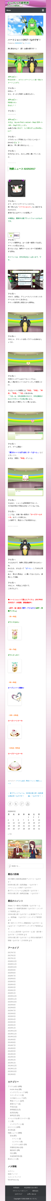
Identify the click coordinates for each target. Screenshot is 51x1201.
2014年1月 (12, 1063)
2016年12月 (12, 961)
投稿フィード (13, 1174)
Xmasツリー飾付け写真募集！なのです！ (23, 906)
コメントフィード (14, 1177)
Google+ (22, 804)
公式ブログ (18, 1194)
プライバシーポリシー (20, 1191)
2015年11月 (12, 999)
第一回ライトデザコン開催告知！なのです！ (24, 923)
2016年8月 (12, 973)
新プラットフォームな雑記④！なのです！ (23, 891)
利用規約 (16, 1187)
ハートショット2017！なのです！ (24, 40)
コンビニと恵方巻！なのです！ (19, 932)
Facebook (10, 804)
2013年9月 (12, 1074)
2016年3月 (12, 987)
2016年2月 (12, 990)
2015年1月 (12, 1028)
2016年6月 (12, 979)
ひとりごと (12, 1127)
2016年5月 (12, 982)
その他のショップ (16, 1098)
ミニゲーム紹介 (17, 1144)
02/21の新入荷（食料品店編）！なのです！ (24, 893)
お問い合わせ (31, 1194)
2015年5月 (12, 1016)
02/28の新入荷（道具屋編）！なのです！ (23, 885)
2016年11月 (12, 964)
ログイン (11, 1171)
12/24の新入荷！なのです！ (18, 914)
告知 (11, 1136)
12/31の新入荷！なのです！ (18, 937)
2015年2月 (12, 1025)
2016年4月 (12, 984)
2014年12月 (12, 1031)
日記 (11, 1153)
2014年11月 (12, 1034)
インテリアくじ (15, 1124)
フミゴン (28, 43)
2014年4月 (12, 1054)
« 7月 (10, 834)
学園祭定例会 (15, 1147)
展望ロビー (14, 1104)
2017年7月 (12, 952)
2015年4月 (12, 1019)
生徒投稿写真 (15, 1156)
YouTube (27, 804)
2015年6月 (12, 1013)
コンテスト (16, 1142)
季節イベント (30, 781)
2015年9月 (12, 1005)
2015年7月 (12, 1011)
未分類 (10, 1130)
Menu (9, 10)
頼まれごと (12, 1159)
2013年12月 (12, 1066)
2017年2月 (12, 955)
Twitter (16, 804)
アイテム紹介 (20, 781)
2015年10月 (12, 1002)
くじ (9, 1121)
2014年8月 (12, 1042)
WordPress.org (13, 1180)
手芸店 (12, 1107)
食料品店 (13, 1115)
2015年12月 (12, 996)
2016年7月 (12, 976)
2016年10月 (12, 967)
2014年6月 (12, 1048)
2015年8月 (12, 1008)
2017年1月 (12, 958)
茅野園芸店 (14, 1110)
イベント (15, 1139)
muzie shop (14, 1089)
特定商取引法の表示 (31, 1187)
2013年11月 (12, 1069)
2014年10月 (12, 1037)
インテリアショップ (17, 1092)
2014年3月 (12, 1057)
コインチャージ (15, 1095)
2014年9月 (12, 1040)
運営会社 (35, 1191)
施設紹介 (13, 1150)
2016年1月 (12, 993)
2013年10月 (12, 1071)
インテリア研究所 (18, 2)
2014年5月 (12, 1051)
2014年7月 (12, 1045)
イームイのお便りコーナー (17, 1118)
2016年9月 (12, 970)
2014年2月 (12, 1060)
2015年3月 (12, 1022)
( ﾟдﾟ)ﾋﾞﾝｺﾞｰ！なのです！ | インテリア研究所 (24, 926)
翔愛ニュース (13, 1133)
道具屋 (12, 1113)
